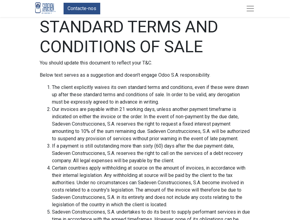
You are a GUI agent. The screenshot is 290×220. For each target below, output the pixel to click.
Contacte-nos (82, 8)
